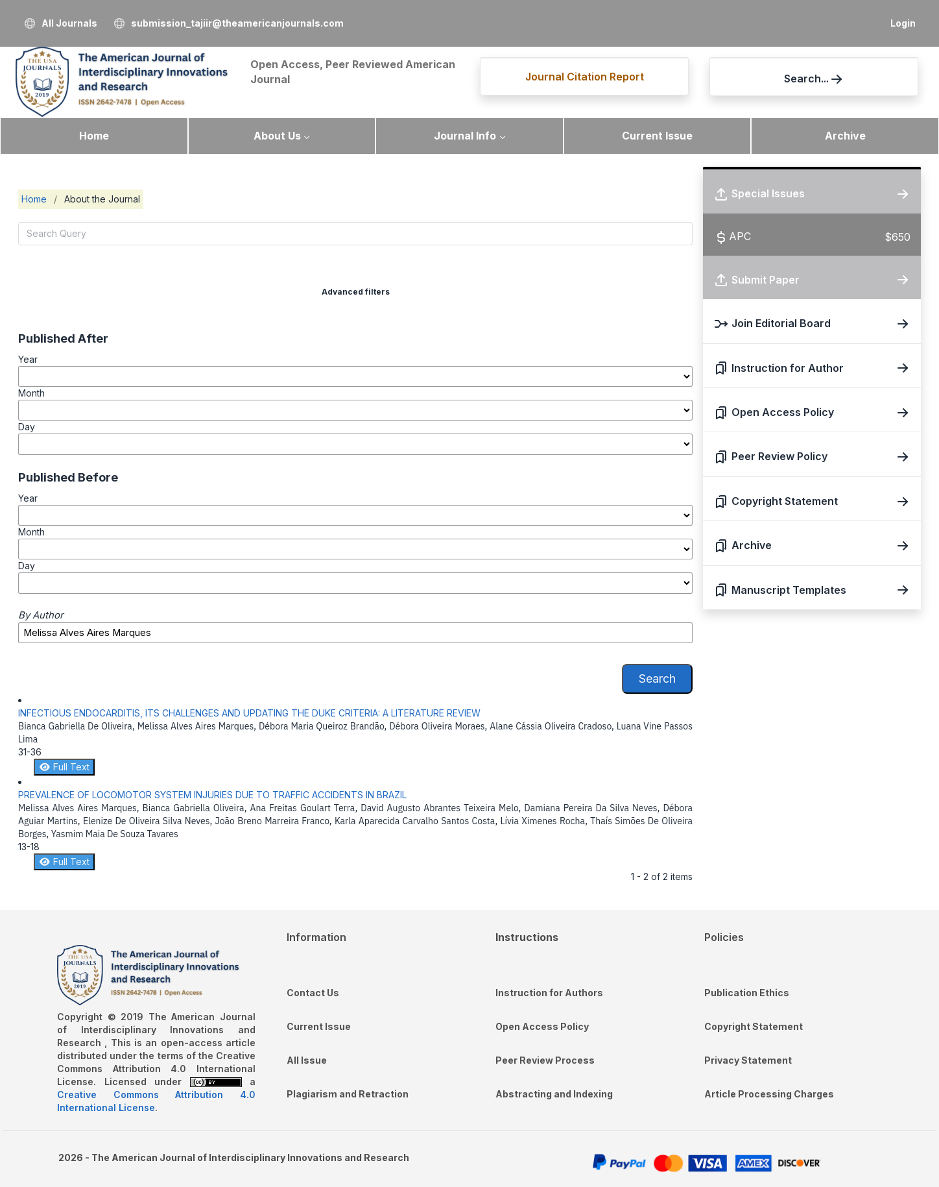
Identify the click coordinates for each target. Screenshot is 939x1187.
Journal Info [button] (465, 135)
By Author (41, 615)
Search (657, 678)
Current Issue (657, 135)
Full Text (64, 766)
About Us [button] (277, 135)
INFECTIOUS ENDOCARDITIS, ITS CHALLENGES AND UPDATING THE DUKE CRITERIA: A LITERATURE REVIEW (249, 712)
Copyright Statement (753, 1026)
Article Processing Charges (769, 1093)
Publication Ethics (746, 992)
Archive (845, 135)
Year (28, 359)
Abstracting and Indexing (554, 1093)
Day (26, 426)
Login (903, 23)
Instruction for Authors (549, 992)
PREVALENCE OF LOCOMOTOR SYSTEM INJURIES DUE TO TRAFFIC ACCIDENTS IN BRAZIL (212, 794)
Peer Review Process (545, 1060)
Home (94, 135)
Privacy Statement (748, 1060)
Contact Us (313, 992)
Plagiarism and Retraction (348, 1093)
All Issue (307, 1060)
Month (31, 392)
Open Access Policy (542, 1026)
